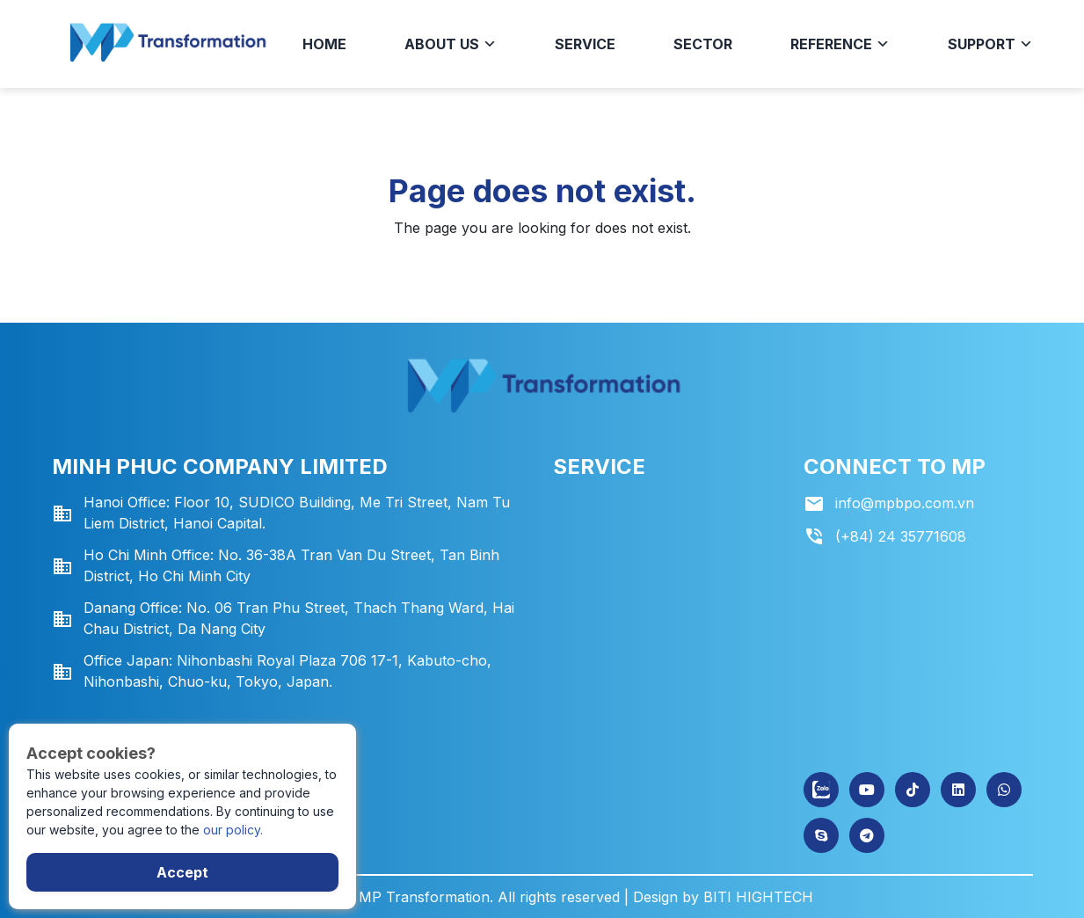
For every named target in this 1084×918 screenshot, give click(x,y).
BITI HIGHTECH (758, 897)
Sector (702, 44)
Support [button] (990, 44)
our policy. (233, 829)
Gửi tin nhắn (85, 699)
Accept (182, 872)
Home (324, 44)
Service (585, 44)
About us (450, 44)
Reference (840, 44)
